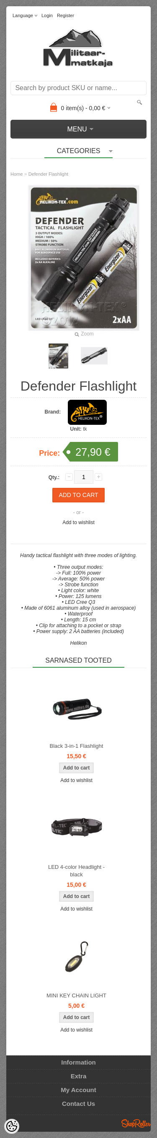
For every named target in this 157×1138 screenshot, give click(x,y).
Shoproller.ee (136, 1123)
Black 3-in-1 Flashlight (76, 746)
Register (65, 15)
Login (47, 15)
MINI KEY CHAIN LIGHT (76, 995)
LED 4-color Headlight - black (76, 871)
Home (16, 174)
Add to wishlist (78, 522)
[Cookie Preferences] (11, 1126)
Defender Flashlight (48, 174)
